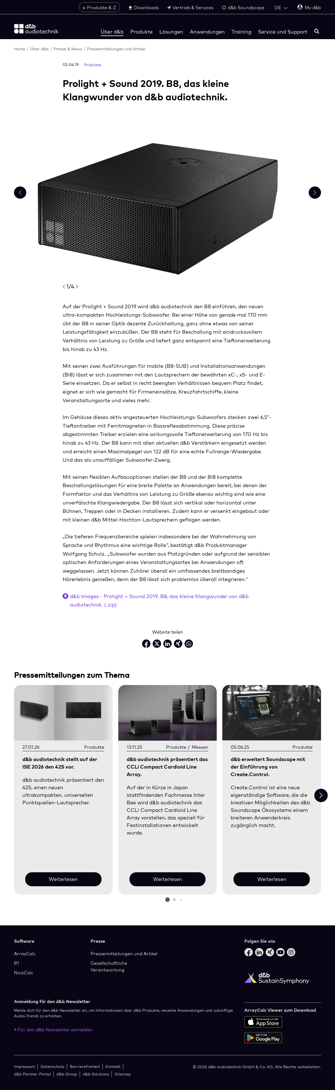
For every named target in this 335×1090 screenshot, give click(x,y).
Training (241, 32)
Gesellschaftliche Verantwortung (109, 966)
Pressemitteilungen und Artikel (116, 48)
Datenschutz (52, 1066)
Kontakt (113, 1066)
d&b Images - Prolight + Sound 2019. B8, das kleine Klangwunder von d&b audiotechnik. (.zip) (159, 600)
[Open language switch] (281, 7)
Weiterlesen (63, 879)
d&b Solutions (96, 1074)
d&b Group (66, 1074)
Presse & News (68, 48)
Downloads (143, 7)
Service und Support (282, 32)
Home (19, 48)
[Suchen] (317, 32)
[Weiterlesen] (63, 713)
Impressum (24, 1066)
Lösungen (171, 32)
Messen (200, 747)
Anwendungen (207, 32)
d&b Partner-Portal (32, 1074)
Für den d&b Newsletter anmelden (53, 1029)
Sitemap (123, 1074)
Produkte (141, 32)
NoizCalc (23, 972)
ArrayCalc (25, 953)
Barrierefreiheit (85, 1066)
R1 (16, 963)
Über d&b (112, 32)
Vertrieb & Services (190, 7)
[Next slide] (321, 795)
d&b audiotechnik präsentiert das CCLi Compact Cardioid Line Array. (167, 767)
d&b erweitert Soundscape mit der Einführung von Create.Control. (268, 767)
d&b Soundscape (243, 7)
